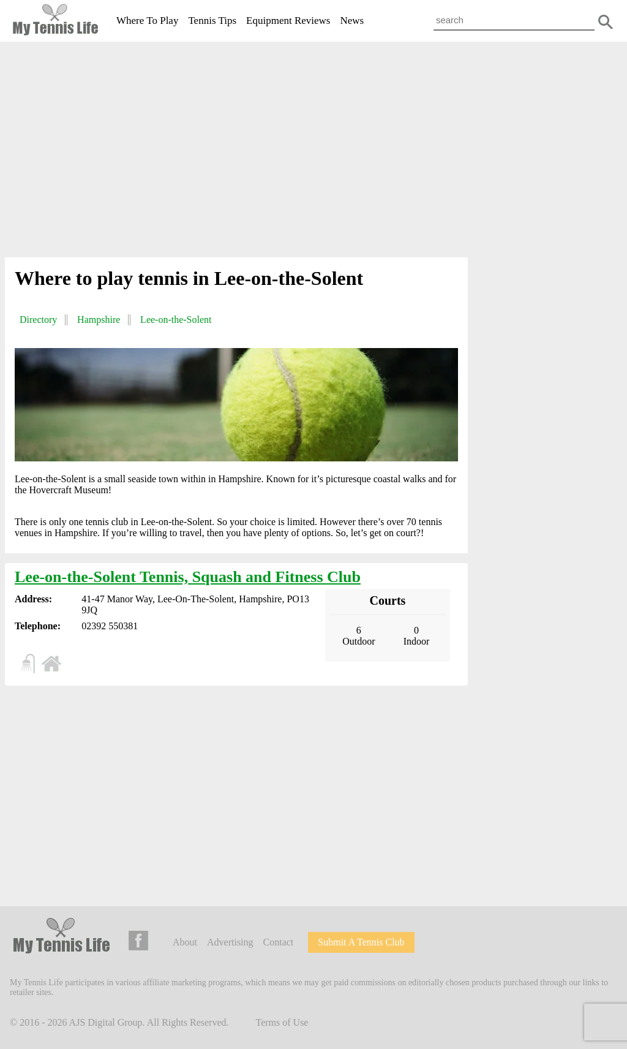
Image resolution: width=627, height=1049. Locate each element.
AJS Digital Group (106, 1022)
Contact (278, 942)
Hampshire (98, 319)
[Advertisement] (313, 152)
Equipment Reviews (288, 20)
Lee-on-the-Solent (175, 319)
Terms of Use (282, 1022)
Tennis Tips (212, 20)
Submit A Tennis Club (361, 942)
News (352, 20)
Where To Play (147, 20)
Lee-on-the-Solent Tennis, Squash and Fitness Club (188, 577)
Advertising (230, 942)
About (185, 942)
